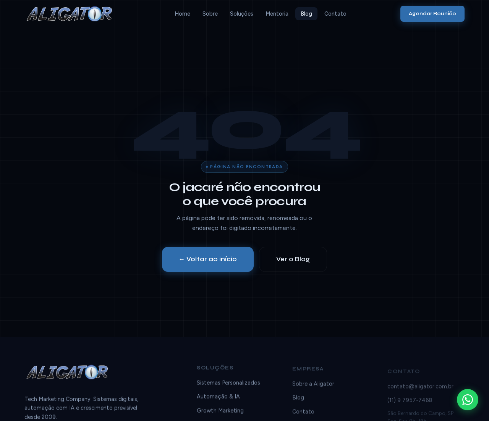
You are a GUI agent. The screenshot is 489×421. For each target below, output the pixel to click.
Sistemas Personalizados (228, 384)
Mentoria (277, 13)
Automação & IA (218, 397)
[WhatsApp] (467, 399)
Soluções (241, 13)
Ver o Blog (293, 259)
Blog (306, 13)
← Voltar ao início (208, 259)
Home (182, 13)
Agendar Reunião (432, 13)
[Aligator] (72, 13)
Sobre (210, 13)
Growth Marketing (220, 411)
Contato (335, 13)
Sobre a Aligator (313, 387)
